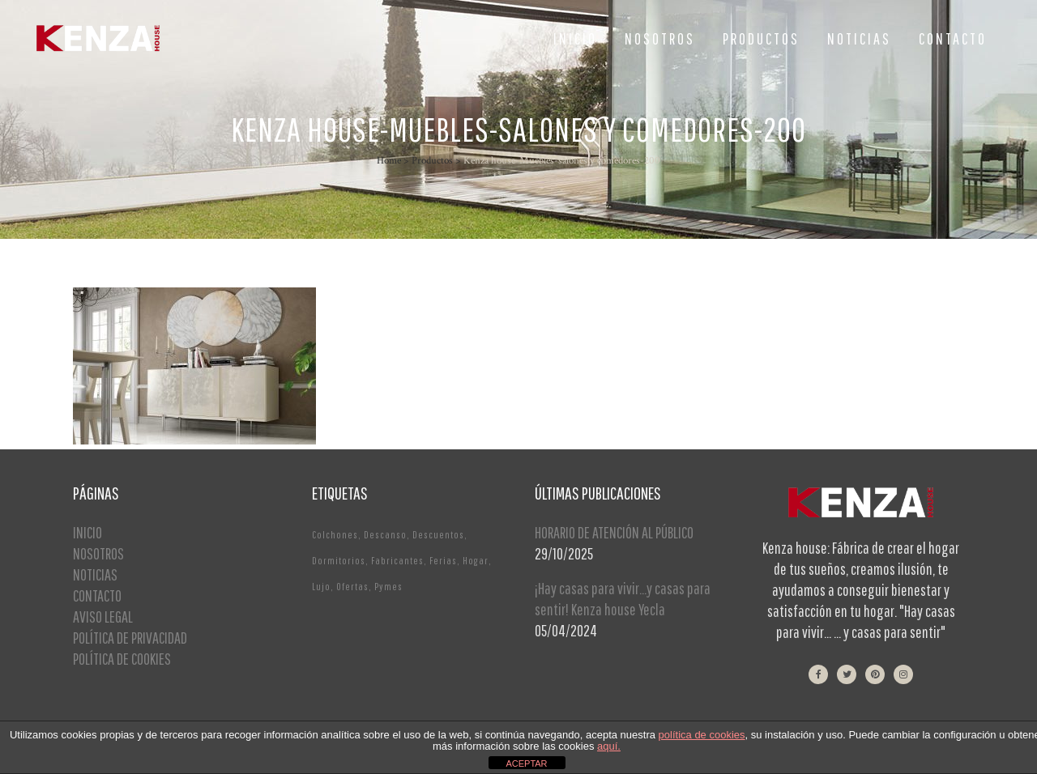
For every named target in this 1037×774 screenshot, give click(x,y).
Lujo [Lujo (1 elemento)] (321, 586)
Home (389, 161)
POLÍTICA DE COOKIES (122, 658)
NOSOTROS (98, 553)
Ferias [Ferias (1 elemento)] (443, 561)
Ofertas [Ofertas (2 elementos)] (352, 586)
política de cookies (702, 735)
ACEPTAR (526, 763)
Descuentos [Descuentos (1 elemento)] (438, 535)
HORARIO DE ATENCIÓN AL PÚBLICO (614, 532)
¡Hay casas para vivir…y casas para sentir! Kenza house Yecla (623, 599)
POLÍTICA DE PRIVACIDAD (130, 637)
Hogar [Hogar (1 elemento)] (476, 561)
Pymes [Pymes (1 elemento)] (388, 586)
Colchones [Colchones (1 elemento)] (335, 535)
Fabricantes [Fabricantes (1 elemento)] (397, 561)
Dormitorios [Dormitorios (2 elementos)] (338, 561)
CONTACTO (97, 595)
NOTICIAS (95, 574)
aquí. (609, 746)
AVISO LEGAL (103, 616)
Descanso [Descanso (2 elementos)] (385, 535)
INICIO (87, 532)
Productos (432, 161)
